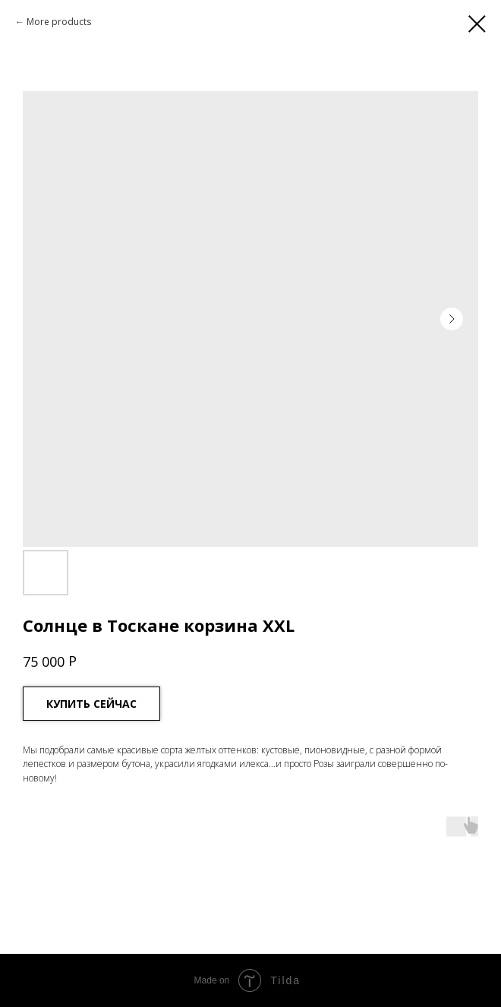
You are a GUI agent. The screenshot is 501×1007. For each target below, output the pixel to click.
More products (59, 21)
